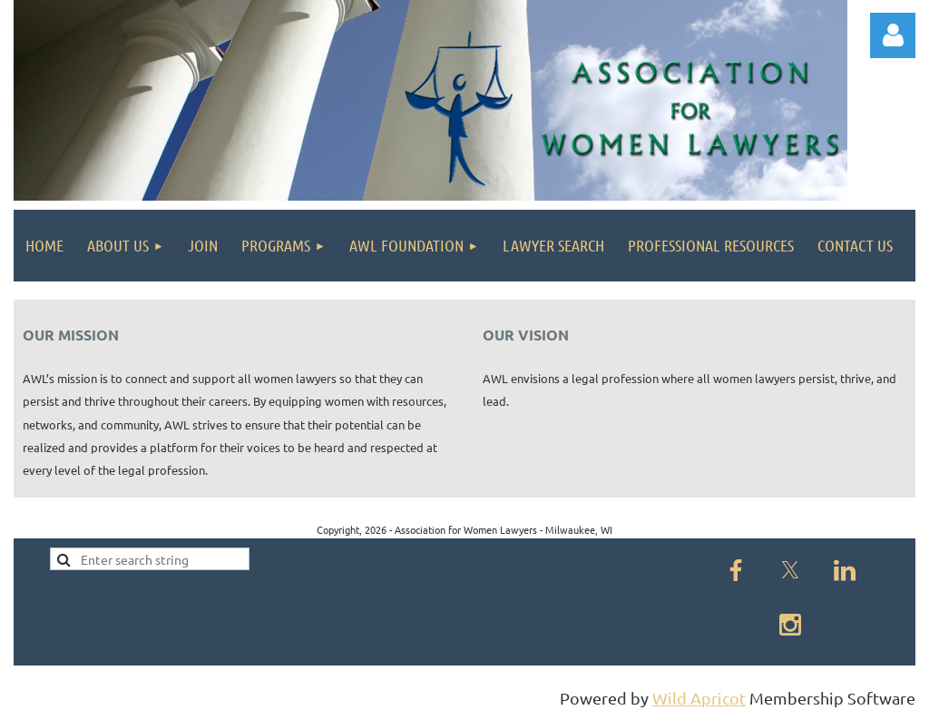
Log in (892, 35)
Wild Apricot (699, 697)
